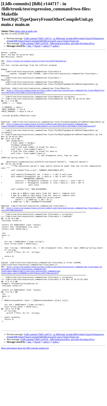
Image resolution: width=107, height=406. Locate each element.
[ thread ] (37, 46)
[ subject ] (46, 46)
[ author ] (55, 46)
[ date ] (29, 46)
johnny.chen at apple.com (25, 31)
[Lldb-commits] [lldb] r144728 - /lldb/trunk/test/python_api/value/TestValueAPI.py (57, 43)
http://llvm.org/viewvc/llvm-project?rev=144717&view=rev (36, 63)
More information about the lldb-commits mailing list (25, 403)
